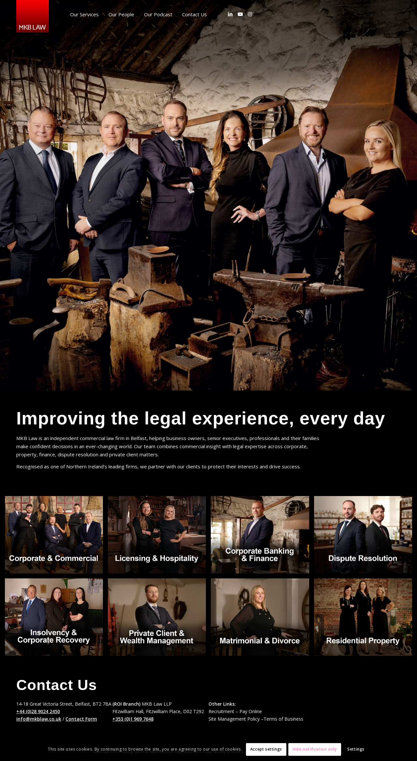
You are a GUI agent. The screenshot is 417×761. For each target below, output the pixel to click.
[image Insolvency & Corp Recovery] (56, 619)
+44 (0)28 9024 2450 (38, 711)
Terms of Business (283, 719)
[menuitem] (84, 14)
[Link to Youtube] (240, 14)
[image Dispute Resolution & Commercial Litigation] (365, 537)
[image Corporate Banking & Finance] (262, 537)
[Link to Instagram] (250, 14)
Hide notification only (315, 749)
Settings (356, 749)
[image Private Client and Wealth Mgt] (159, 619)
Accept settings (266, 749)
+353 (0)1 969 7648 (132, 719)
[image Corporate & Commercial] (56, 537)
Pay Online (250, 711)
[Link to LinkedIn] (230, 14)
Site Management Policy (234, 719)
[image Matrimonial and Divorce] (262, 619)
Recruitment (221, 711)
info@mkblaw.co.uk (38, 719)
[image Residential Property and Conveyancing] (365, 619)
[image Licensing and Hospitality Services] (159, 537)
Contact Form (81, 719)
